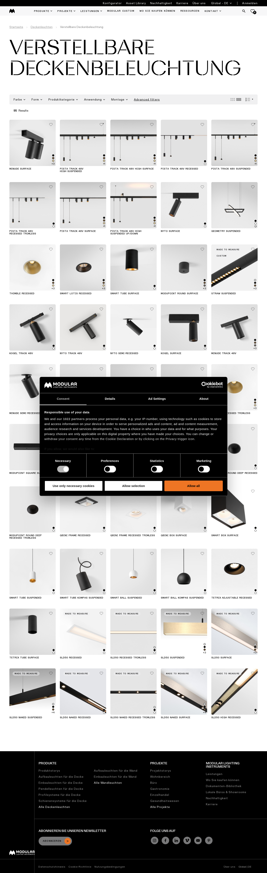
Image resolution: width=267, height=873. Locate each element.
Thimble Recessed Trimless (230, 413)
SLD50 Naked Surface (175, 717)
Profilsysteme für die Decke (60, 795)
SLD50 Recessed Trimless (128, 658)
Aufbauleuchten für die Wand (115, 770)
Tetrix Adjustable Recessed (231, 598)
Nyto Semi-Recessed (124, 353)
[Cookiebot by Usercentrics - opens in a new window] (204, 385)
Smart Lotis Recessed (76, 293)
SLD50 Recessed (71, 658)
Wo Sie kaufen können (222, 780)
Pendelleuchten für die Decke (61, 789)
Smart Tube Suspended (25, 598)
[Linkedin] (176, 840)
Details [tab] (110, 398)
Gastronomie (160, 789)
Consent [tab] (63, 398)
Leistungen (214, 774)
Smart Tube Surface (124, 293)
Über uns (199, 3)
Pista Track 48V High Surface (132, 169)
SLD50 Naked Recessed (75, 717)
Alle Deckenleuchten (54, 807)
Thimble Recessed (21, 293)
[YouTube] (198, 840)
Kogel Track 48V (21, 353)
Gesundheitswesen (164, 801)
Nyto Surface (170, 231)
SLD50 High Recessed (226, 717)
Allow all (193, 486)
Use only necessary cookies (73, 486)
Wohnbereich (160, 777)
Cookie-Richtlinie (79, 866)
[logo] (12, 11)
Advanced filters (147, 99)
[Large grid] (232, 99)
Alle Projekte (160, 807)
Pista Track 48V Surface (78, 231)
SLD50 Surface (221, 658)
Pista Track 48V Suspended (231, 169)
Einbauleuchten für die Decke (61, 783)
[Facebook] (165, 840)
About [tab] (204, 398)
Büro (153, 783)
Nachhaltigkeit (161, 3)
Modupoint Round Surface (179, 293)
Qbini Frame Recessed (75, 535)
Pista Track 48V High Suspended (71, 170)
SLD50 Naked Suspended (25, 717)
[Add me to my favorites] (51, 123)
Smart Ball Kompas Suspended (182, 598)
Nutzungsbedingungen (109, 866)
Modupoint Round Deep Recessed (234, 473)
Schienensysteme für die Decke (63, 801)
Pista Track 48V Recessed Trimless (22, 232)
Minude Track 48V (223, 353)
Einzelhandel (159, 795)
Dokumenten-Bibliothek (224, 786)
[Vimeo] (187, 840)
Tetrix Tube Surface (24, 658)
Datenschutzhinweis (51, 866)
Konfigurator (112, 3)
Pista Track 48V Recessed (179, 169)
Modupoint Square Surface (28, 473)
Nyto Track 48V (71, 353)
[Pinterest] (208, 840)
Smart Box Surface (224, 535)
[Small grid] (238, 99)
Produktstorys (49, 770)
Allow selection (133, 486)
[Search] (244, 11)
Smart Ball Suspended (126, 598)
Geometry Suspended (226, 231)
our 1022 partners (71, 419)
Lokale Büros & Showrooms (226, 792)
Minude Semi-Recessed (24, 413)
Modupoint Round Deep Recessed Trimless (25, 536)
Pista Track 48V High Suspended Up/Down (125, 232)
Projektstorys (160, 770)
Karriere (182, 3)
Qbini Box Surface (174, 535)
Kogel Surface (171, 353)
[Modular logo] (22, 854)
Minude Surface (20, 169)
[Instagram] (154, 840)
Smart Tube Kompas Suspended (81, 598)
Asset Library (136, 3)
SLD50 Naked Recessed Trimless (132, 717)
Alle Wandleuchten (108, 783)
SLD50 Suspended (173, 658)
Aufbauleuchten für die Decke (61, 777)
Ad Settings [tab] (157, 398)
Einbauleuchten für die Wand (115, 777)
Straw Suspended (223, 293)
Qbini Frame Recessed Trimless (132, 535)
